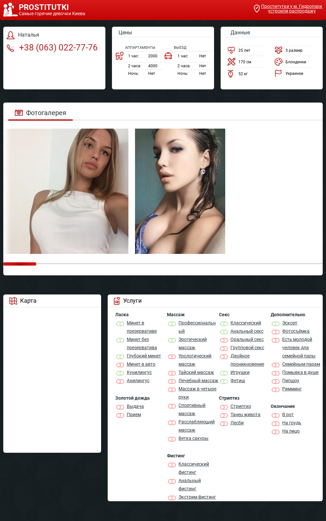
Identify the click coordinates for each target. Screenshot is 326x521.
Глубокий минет (144, 355)
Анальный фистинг (189, 484)
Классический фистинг (193, 468)
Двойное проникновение (247, 360)
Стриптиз (241, 406)
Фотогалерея (40, 113)
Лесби (237, 422)
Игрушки (240, 372)
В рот (288, 414)
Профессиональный (197, 327)
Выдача (135, 406)
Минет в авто (141, 364)
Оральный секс (247, 339)
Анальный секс (247, 331)
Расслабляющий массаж (196, 426)
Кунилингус (139, 372)
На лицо (291, 431)
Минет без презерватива (142, 343)
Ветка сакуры (193, 438)
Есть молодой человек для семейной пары (298, 347)
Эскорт (289, 322)
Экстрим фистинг (197, 497)
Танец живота (245, 414)
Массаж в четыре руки (197, 393)
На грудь (291, 422)
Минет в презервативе (142, 327)
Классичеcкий (246, 322)
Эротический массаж (192, 343)
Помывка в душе (300, 372)
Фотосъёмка (296, 331)
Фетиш (238, 380)
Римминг (292, 388)
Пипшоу (290, 380)
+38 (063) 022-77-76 (52, 47)
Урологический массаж (194, 360)
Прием (134, 414)
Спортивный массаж (191, 409)
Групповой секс (247, 347)
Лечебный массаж (198, 380)
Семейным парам (301, 364)
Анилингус (138, 380)
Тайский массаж (196, 372)
